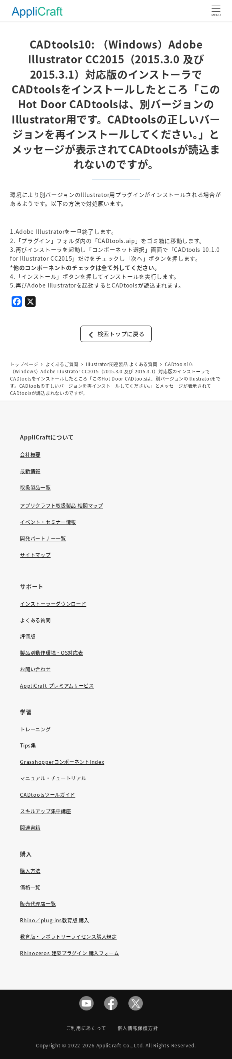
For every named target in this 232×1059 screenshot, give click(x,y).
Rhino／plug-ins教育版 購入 (54, 920)
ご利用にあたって (86, 1028)
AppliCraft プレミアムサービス (57, 685)
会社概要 (30, 454)
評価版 (27, 636)
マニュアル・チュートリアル (53, 778)
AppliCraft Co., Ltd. (120, 1045)
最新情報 (30, 471)
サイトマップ (35, 555)
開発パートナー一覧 (43, 538)
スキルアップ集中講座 (45, 811)
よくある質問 (35, 620)
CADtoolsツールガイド (47, 794)
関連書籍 (30, 827)
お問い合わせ (35, 669)
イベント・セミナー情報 (48, 522)
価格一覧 (30, 887)
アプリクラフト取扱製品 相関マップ (61, 505)
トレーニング (35, 729)
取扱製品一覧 (35, 487)
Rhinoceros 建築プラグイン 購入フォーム (69, 953)
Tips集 (28, 745)
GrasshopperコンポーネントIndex (62, 761)
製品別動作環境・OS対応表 (51, 652)
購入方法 (30, 871)
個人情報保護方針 (138, 1028)
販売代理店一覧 (38, 903)
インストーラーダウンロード (53, 603)
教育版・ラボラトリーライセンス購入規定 (68, 936)
